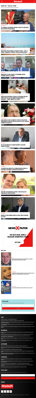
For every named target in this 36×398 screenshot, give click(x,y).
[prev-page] (1, 296)
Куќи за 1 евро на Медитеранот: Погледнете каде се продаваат (11, 349)
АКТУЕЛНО (3, 72)
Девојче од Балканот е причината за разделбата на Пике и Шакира (12, 320)
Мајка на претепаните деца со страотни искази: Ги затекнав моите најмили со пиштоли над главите (22, 259)
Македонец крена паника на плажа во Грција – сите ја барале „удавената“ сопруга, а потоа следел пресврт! (14, 51)
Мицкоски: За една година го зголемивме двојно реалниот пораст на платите (13, 75)
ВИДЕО (2, 94)
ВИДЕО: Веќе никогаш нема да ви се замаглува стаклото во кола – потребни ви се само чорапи (17, 334)
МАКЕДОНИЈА (3, 25)
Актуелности (3, 118)
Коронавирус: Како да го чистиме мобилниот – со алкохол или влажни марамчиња (15, 363)
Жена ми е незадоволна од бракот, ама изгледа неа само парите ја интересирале (13, 192)
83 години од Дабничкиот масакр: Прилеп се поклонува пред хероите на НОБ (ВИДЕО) (15, 28)
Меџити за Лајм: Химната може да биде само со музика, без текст (14, 215)
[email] (18, 305)
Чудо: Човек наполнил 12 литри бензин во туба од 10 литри (22, 287)
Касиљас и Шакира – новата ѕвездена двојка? (9, 319)
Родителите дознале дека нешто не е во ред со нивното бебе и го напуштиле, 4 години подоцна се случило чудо (23, 274)
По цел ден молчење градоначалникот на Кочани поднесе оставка (13, 145)
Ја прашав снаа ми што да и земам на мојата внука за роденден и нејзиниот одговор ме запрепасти (14, 169)
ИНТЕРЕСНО (3, 166)
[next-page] (3, 296)
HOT (12, 257)
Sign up (18, 308)
